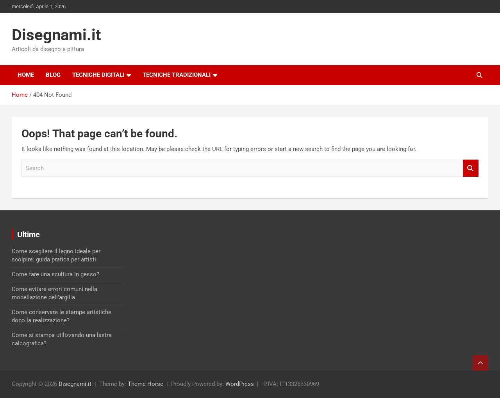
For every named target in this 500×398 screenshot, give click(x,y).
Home (26, 74)
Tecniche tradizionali (177, 74)
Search (471, 168)
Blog (53, 74)
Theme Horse (145, 383)
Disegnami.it (56, 35)
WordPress (239, 383)
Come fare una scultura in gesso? (55, 274)
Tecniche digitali (98, 74)
